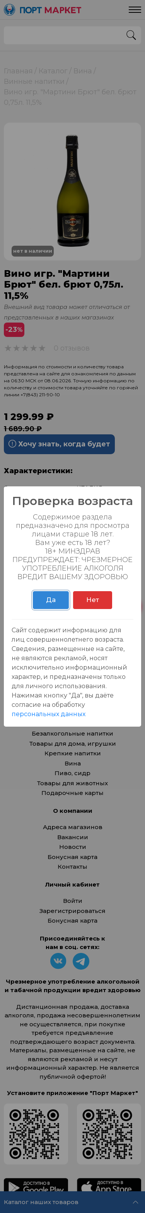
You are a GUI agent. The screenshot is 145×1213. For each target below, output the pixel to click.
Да (51, 600)
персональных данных (48, 714)
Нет (92, 600)
